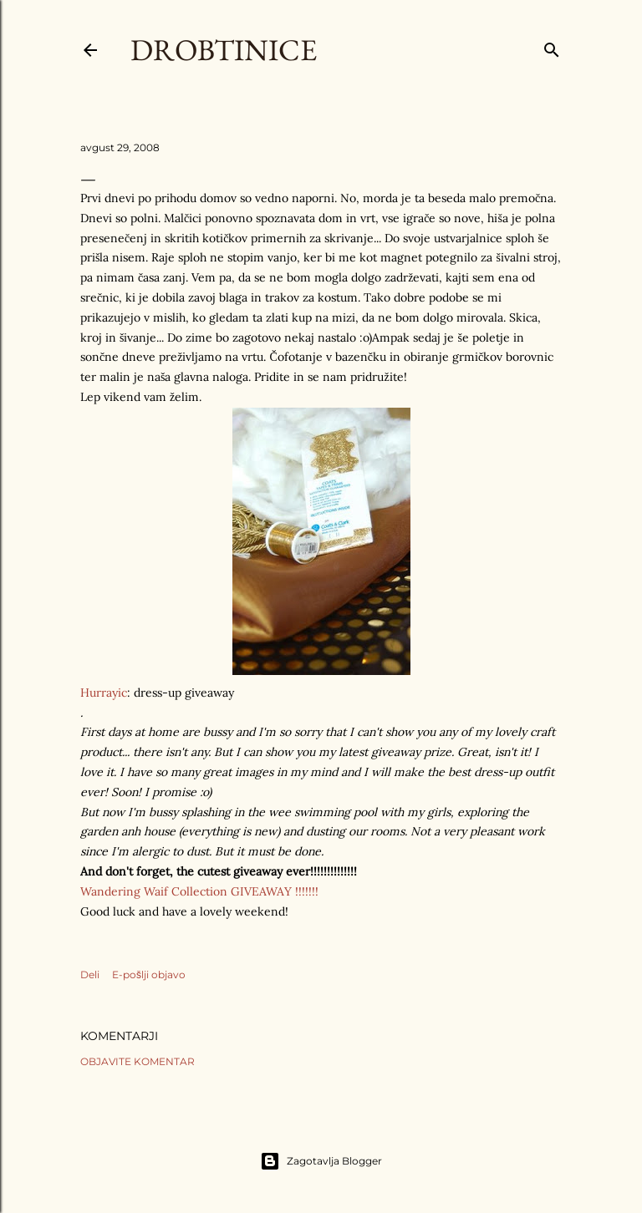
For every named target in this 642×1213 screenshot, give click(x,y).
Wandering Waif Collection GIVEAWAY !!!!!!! (199, 891)
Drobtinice (223, 49)
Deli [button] (89, 974)
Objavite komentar (137, 1061)
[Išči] (552, 46)
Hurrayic (103, 692)
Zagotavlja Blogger (321, 1161)
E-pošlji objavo (149, 974)
